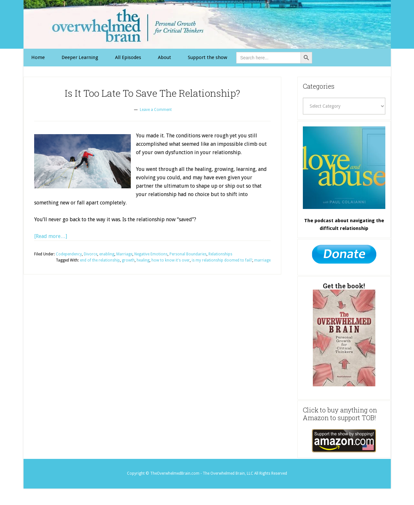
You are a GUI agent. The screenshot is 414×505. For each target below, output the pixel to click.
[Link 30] (344, 256)
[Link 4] (164, 57)
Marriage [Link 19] (124, 254)
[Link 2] (80, 57)
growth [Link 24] (128, 260)
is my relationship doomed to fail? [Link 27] (222, 260)
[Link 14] (82, 161)
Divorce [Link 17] (90, 254)
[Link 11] (207, 57)
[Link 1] (38, 57)
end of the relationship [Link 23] (100, 260)
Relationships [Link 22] (220, 254)
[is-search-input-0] (268, 58)
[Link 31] (344, 338)
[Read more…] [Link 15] (50, 236)
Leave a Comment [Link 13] (156, 109)
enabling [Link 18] (106, 254)
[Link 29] (344, 167)
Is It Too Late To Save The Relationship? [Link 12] (152, 93)
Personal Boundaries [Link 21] (188, 254)
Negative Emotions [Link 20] (151, 254)
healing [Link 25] (143, 260)
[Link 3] (128, 57)
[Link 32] (344, 440)
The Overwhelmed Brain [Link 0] (207, 24)
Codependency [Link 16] (69, 254)
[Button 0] (306, 58)
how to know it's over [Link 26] (170, 260)
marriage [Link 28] (262, 260)
